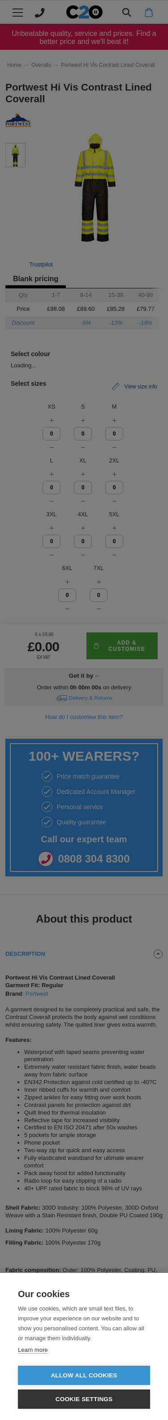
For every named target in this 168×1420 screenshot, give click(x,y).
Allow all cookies (84, 1375)
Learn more (32, 1349)
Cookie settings (84, 1399)
